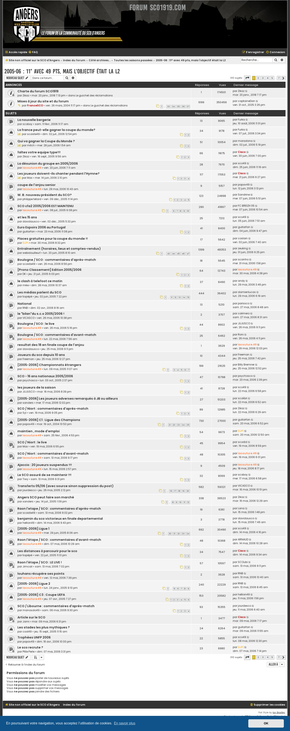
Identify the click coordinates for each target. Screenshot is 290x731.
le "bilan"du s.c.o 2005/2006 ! (40, 314)
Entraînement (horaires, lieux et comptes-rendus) (59, 249)
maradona (245, 141)
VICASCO (28, 318)
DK (24, 274)
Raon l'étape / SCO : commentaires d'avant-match (59, 540)
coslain (243, 238)
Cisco (242, 152)
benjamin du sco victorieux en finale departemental (60, 518)
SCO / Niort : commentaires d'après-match (52, 408)
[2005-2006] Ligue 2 (33, 584)
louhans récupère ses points (40, 573)
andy (241, 281)
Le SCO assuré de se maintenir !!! (44, 475)
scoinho (243, 259)
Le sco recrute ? (30, 647)
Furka (241, 119)
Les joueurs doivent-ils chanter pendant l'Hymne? (58, 173)
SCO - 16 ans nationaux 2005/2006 (45, 376)
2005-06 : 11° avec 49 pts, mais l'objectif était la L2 (62, 71)
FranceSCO (35, 105)
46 (183, 253)
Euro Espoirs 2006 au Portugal (41, 227)
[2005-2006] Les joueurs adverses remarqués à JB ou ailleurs (67, 398)
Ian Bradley (279, 712)
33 (168, 106)
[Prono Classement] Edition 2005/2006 (49, 270)
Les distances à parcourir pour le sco (47, 551)
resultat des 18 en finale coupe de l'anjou (50, 345)
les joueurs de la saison (36, 387)
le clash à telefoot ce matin (39, 281)
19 (183, 491)
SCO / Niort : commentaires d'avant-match (53, 453)
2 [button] (258, 78)
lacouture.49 (32, 168)
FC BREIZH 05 (246, 205)
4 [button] (267, 78)
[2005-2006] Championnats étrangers (49, 365)
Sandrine (244, 194)
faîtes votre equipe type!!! (38, 152)
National (24, 304)
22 (174, 425)
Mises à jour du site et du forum (43, 101)
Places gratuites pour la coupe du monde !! (52, 238)
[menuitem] (33, 52)
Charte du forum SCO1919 (38, 91)
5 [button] (272, 78)
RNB (25, 308)
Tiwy (25, 479)
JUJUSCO (244, 323)
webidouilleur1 (32, 253)
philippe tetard (32, 199)
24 (183, 425)
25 (188, 425)
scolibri (242, 398)
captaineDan (246, 101)
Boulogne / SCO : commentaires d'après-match (56, 260)
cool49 (27, 631)
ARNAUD (243, 539)
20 (188, 491)
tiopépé (27, 296)
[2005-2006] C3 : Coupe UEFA (41, 595)
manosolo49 (31, 610)
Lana (241, 508)
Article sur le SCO (31, 617)
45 (178, 253)
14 (184, 297)
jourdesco (29, 490)
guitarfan (29, 231)
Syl (24, 413)
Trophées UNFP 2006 (34, 637)
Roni (241, 334)
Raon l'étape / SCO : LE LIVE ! (39, 562)
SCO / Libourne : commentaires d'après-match (55, 606)
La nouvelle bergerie (34, 120)
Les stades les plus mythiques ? (43, 627)
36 (183, 106)
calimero (244, 313)
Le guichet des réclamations (94, 95)
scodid (242, 442)
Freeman (28, 359)
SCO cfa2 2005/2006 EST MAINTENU (45, 206)
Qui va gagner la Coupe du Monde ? (46, 141)
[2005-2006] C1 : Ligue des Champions (48, 420)
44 (173, 253)
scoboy (27, 124)
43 (168, 253)
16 (171, 491)
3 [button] (263, 78)
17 (175, 491)
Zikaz (26, 95)
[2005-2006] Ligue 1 (33, 528)
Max (29, 178)
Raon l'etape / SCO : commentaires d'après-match (59, 508)
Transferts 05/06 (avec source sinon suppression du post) (65, 486)
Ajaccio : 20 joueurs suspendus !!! (44, 465)
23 (178, 425)
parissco (243, 303)
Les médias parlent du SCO (39, 292)
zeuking (243, 248)
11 (171, 297)
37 (188, 106)
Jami (26, 621)
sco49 (242, 163)
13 (180, 297)
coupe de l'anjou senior (36, 185)
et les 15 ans (27, 217)
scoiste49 (33, 134)
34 (173, 106)
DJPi (25, 243)
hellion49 (28, 523)
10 (188, 211)
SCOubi (243, 562)
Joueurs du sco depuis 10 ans (41, 355)
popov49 (244, 184)
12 (175, 297)
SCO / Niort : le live (32, 442)
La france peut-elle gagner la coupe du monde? (56, 130)
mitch (31, 145)
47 (188, 253)
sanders (28, 403)
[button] (247, 78)
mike (26, 285)
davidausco (31, 221)
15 (188, 297)
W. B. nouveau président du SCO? (44, 195)
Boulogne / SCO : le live (35, 324)
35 (178, 106)
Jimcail (27, 566)
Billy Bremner (246, 364)
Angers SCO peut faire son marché (45, 497)
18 (179, 491)
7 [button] (278, 78)
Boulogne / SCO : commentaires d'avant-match (56, 335)
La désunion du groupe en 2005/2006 (47, 163)
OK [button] (266, 723)
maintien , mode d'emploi (38, 431)
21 (170, 425)
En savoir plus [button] (124, 723)
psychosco (30, 380)
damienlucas (247, 292)
